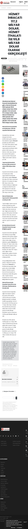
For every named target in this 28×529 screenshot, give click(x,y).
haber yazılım (3, 525)
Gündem (9, 7)
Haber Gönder (16, 445)
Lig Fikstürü (3, 487)
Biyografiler (3, 506)
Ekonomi (13, 2)
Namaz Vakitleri (4, 483)
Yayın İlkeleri (3, 443)
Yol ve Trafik (4, 481)
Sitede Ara (3, 502)
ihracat (15, 141)
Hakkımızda (3, 441)
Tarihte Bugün (4, 489)
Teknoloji (3, 468)
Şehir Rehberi (4, 495)
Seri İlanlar (3, 493)
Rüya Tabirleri (4, 508)
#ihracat (10, 365)
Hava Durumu (4, 479)
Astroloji (2, 510)
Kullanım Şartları (16, 441)
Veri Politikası (4, 445)
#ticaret (4, 365)
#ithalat (15, 365)
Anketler (3, 504)
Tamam (19, 527)
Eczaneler (3, 485)
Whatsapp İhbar (16, 443)
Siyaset (2, 472)
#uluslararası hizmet (7, 364)
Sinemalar (3, 491)
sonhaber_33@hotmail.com (9, 382)
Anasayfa (3, 7)
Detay (13, 527)
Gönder (16, 398)
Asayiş (2, 474)
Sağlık (2, 470)
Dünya (2, 464)
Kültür (2, 466)
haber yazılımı (3, 522)
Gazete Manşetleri (5, 497)
